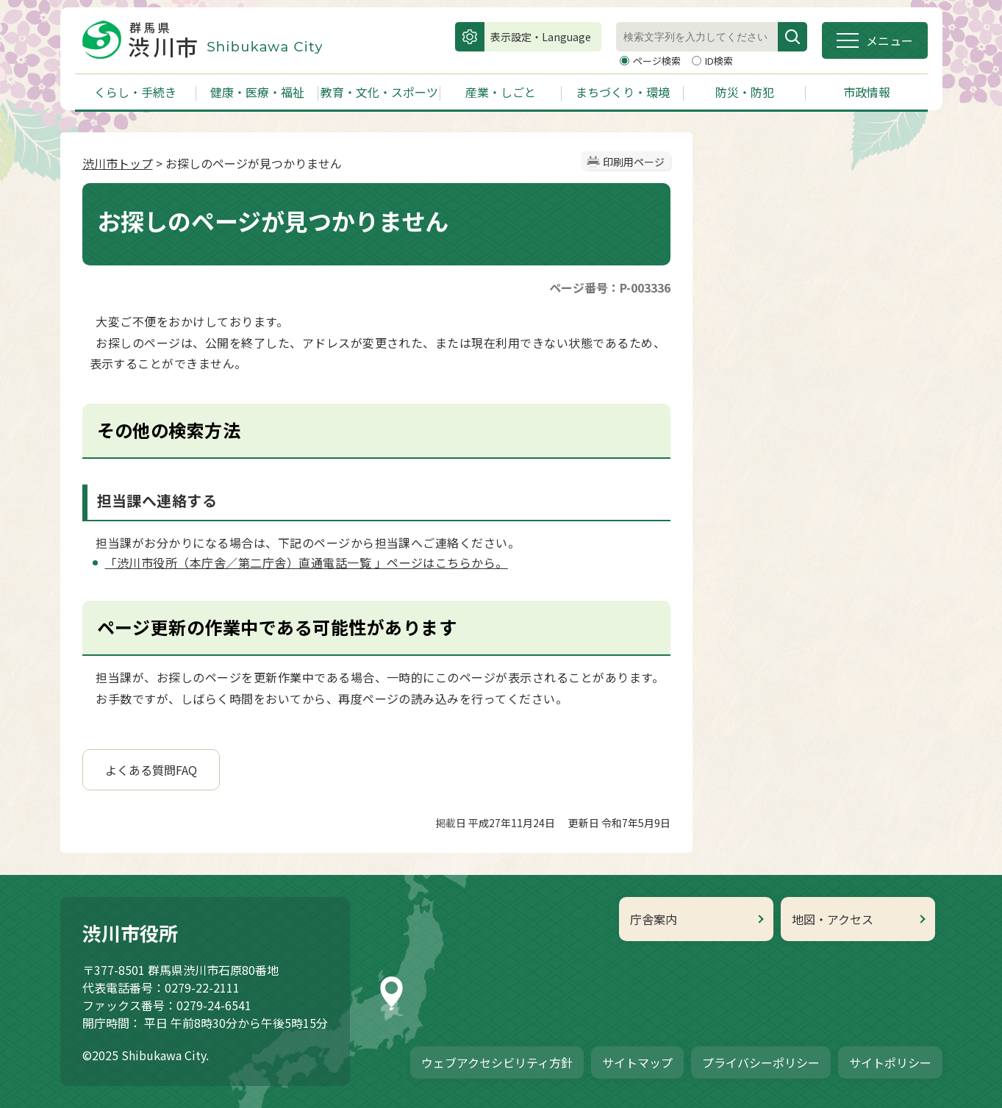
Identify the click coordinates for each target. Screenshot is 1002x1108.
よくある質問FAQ (151, 770)
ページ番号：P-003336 (609, 287)
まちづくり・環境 (623, 92)
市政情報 (866, 92)
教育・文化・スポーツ (379, 92)
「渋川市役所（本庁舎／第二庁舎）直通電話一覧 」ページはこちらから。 (306, 562)
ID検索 (719, 61)
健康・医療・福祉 (257, 92)
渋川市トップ (117, 163)
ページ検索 (658, 61)
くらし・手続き (135, 92)
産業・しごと (500, 92)
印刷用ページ (634, 161)
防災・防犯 (744, 92)
